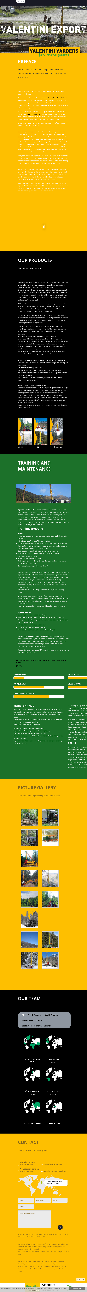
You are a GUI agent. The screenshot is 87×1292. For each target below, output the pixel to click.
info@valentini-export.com (53, 1164)
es (21, 1)
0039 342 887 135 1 (26, 1171)
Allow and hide (77, 1288)
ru (18, 1)
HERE (38, 1290)
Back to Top (80, 1279)
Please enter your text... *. (34, 1219)
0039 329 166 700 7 (26, 1165)
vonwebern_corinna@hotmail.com (55, 1171)
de (24, 1)
